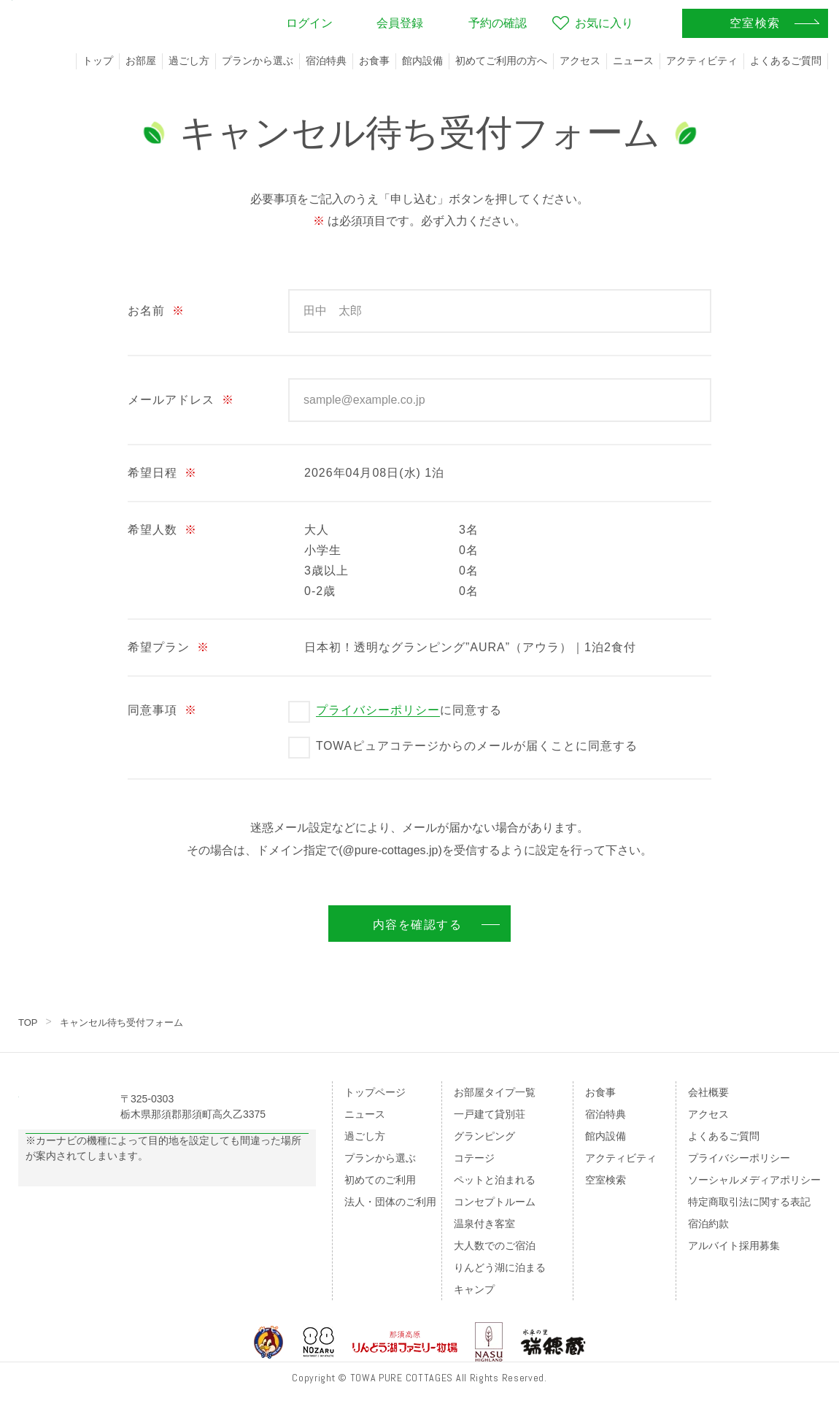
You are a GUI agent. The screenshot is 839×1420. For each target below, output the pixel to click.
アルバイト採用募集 (734, 1245)
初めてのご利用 (380, 1180)
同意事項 (162, 710)
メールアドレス (181, 400)
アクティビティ (702, 60)
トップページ (375, 1092)
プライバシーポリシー (378, 710)
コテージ (474, 1158)
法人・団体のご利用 (390, 1202)
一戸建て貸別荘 (489, 1114)
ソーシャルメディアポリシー (754, 1180)
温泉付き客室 (484, 1223)
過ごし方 (189, 60)
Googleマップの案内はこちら (167, 1169)
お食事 (374, 60)
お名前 (156, 310)
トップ (97, 60)
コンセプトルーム (495, 1202)
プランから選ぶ (257, 60)
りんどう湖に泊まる (500, 1267)
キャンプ (474, 1289)
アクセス (580, 60)
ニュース (633, 60)
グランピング (484, 1136)
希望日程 (162, 473)
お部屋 (140, 60)
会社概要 (708, 1092)
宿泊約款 (708, 1223)
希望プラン (168, 647)
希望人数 (162, 529)
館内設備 (422, 60)
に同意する (409, 710)
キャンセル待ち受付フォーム (127, 1022)
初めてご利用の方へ (501, 60)
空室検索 (605, 1180)
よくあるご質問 (785, 60)
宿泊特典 (326, 60)
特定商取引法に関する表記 (749, 1202)
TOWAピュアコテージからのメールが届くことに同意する (477, 746)
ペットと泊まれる (495, 1180)
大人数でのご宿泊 (495, 1245)
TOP (28, 1022)
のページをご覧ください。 (119, 1230)
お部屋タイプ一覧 (495, 1092)
